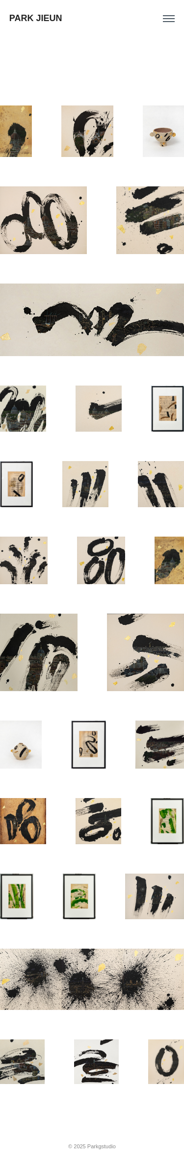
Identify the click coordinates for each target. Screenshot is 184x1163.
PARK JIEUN (35, 18)
